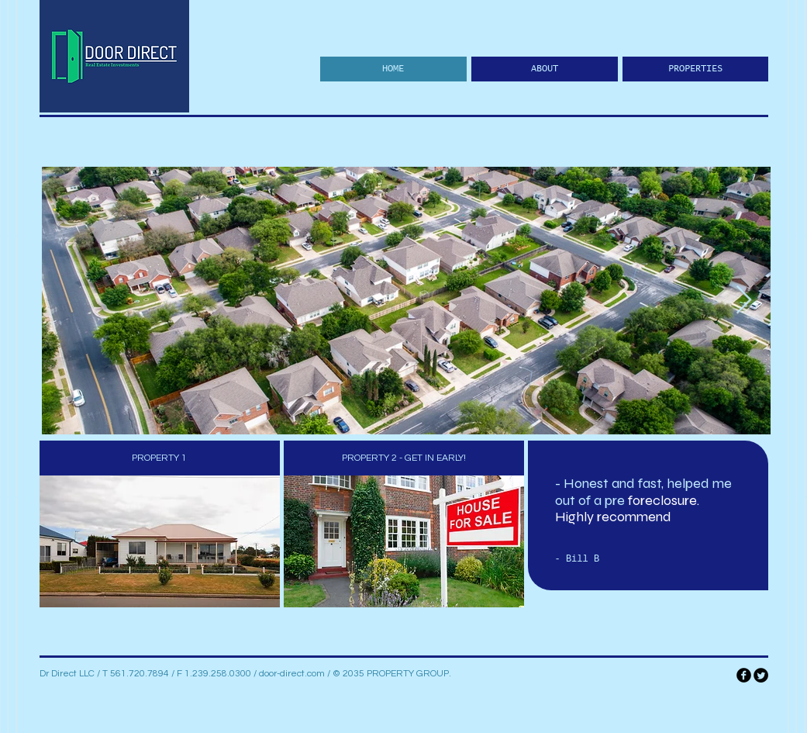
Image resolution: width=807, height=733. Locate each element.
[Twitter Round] (761, 675)
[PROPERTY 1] (160, 458)
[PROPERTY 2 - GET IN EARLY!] (404, 458)
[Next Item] (744, 300)
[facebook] (743, 675)
